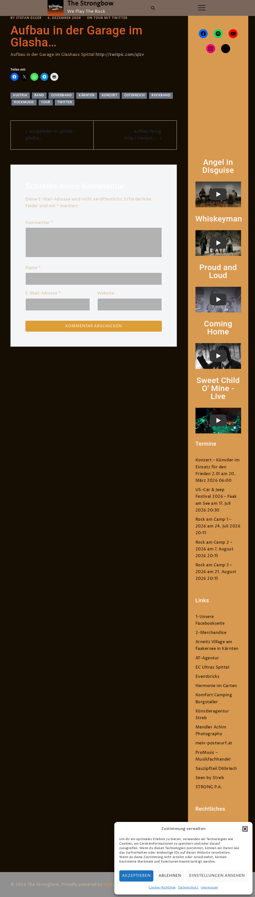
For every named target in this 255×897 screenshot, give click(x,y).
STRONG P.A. (208, 787)
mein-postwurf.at (213, 743)
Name (33, 268)
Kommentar (39, 222)
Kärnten (87, 95)
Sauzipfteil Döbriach (216, 768)
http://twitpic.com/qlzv (120, 54)
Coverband (61, 95)
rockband (160, 95)
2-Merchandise (211, 632)
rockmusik (24, 102)
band (39, 95)
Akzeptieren (136, 875)
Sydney (111, 884)
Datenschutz (188, 888)
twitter (64, 102)
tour (45, 102)
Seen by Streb (209, 778)
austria (20, 95)
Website (105, 293)
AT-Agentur (207, 658)
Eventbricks (207, 676)
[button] (245, 828)
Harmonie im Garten (216, 686)
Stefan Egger (29, 18)
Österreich (134, 95)
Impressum (209, 888)
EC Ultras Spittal (212, 667)
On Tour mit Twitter (107, 18)
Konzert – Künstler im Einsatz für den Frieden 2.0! (217, 466)
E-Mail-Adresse (43, 293)
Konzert (110, 95)
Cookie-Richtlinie (162, 888)
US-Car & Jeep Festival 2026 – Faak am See (216, 496)
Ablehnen (170, 875)
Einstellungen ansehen (217, 875)
